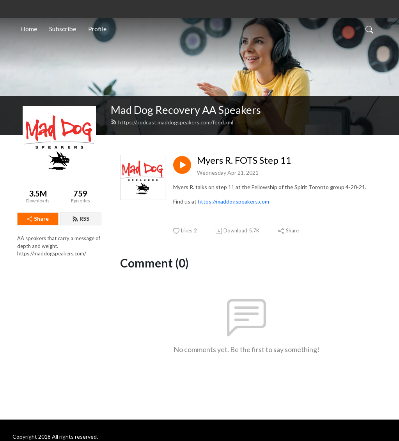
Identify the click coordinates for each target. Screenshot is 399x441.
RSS (80, 218)
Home (28, 28)
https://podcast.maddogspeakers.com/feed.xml (172, 122)
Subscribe (62, 28)
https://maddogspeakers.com (233, 201)
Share (38, 218)
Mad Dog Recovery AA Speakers (186, 109)
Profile (97, 28)
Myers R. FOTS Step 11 (244, 160)
